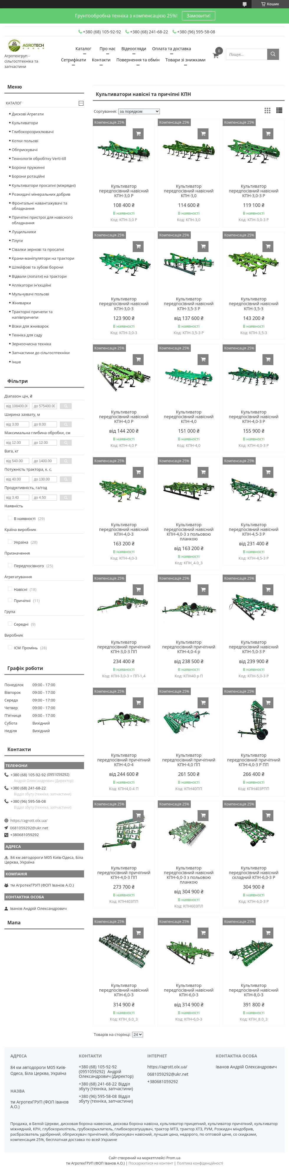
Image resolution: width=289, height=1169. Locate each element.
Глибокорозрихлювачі (33, 131)
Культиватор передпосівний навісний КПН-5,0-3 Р (253, 647)
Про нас (108, 48)
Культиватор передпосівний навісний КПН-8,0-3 (253, 990)
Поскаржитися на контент (151, 1163)
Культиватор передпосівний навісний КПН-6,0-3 (124, 990)
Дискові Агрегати (28, 114)
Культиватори (25, 122)
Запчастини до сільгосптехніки (41, 352)
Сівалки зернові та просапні (38, 249)
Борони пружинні (28, 167)
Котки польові (25, 140)
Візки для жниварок (30, 326)
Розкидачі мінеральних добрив (41, 194)
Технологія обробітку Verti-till (39, 158)
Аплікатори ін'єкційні (31, 285)
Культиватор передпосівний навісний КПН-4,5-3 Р (253, 529)
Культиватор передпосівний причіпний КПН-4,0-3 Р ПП (253, 760)
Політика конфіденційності (200, 1163)
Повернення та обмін (138, 60)
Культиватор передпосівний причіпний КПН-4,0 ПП (188, 760)
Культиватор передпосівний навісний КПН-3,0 (189, 191)
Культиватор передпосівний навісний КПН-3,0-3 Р (253, 191)
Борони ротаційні (28, 176)
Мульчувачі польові (30, 294)
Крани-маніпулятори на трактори (43, 258)
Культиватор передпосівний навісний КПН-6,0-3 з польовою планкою (189, 875)
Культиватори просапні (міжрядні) (44, 185)
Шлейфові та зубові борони (37, 267)
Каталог (83, 48)
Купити (138, 133)
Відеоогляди (133, 48)
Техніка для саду (27, 335)
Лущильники (24, 231)
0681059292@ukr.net (29, 827)
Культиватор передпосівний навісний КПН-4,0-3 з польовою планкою (189, 531)
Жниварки (21, 302)
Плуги (17, 240)
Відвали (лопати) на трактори (39, 276)
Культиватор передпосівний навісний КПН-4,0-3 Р (253, 417)
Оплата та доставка (171, 48)
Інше (16, 361)
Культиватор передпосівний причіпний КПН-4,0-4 (123, 760)
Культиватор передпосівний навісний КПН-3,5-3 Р (189, 304)
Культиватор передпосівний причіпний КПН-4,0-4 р (188, 647)
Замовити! (199, 15)
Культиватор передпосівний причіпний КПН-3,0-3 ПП (123, 647)
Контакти (101, 60)
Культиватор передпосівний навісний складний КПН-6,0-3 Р (253, 873)
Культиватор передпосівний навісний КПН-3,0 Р (124, 191)
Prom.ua (173, 1157)
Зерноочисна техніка (31, 343)
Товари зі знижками (185, 60)
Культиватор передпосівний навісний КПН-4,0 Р (124, 417)
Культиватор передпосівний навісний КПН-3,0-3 (124, 304)
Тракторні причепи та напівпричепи (32, 314)
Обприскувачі (24, 149)
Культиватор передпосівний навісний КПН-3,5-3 (253, 304)
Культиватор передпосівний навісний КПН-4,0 (189, 417)
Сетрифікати (73, 60)
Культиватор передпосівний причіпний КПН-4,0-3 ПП (123, 873)
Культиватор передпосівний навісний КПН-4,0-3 (124, 529)
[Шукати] (273, 54)
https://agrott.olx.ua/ (28, 820)
